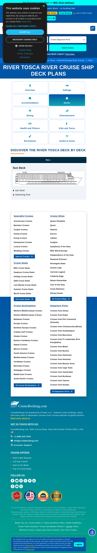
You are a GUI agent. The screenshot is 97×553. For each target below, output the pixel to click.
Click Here (70, 54)
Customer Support (21, 445)
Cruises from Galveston (61, 355)
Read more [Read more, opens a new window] (26, 21)
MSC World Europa (58, 251)
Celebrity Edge (57, 276)
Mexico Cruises (21, 349)
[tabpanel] (48, 181)
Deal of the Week (21, 465)
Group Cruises (20, 238)
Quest (53, 225)
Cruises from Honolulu (60, 359)
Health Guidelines (73, 523)
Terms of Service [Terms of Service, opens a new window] (25, 53)
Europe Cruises (21, 323)
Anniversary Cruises (23, 221)
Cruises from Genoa (59, 311)
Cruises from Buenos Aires (62, 364)
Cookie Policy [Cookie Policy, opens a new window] (25, 50)
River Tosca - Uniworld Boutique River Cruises (64, 60)
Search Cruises (68, 48)
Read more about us (20, 418)
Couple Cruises (21, 230)
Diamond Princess (58, 259)
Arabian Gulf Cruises (23, 332)
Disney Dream (56, 293)
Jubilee (53, 238)
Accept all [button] (25, 32)
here (15, 547)
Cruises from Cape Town (61, 368)
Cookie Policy (30, 549)
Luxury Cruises (21, 247)
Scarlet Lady (56, 268)
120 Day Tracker (20, 461)
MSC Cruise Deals (22, 268)
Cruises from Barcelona (61, 335)
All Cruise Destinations (28, 385)
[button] (67, 39)
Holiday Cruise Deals (23, 277)
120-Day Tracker (50, 13)
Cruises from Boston (59, 351)
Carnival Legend (57, 272)
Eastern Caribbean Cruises (26, 340)
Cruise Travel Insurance (28, 527)
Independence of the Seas (62, 255)
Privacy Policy (29, 545)
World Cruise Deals (22, 294)
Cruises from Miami (59, 347)
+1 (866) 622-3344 (21, 436)
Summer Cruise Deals (23, 289)
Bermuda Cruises (21, 366)
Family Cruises (20, 234)
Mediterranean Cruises (24, 357)
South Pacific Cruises (23, 379)
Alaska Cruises (20, 336)
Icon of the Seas (57, 285)
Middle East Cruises (23, 374)
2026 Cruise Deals (22, 281)
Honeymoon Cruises (23, 242)
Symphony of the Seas (60, 247)
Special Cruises (24, 256)
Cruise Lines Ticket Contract (47, 530)
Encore (53, 234)
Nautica (53, 230)
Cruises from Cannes (59, 381)
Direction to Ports (26, 530)
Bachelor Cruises (21, 225)
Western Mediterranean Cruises (28, 311)
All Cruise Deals (25, 299)
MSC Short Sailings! (63, 2)
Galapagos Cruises (22, 370)
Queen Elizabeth (57, 221)
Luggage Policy (71, 527)
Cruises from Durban (59, 385)
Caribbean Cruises (22, 362)
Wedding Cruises (21, 251)
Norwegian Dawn (58, 264)
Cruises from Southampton (62, 331)
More (48, 160)
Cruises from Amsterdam (61, 372)
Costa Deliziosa (57, 289)
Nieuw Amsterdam (58, 280)
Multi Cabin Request (22, 458)
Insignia (54, 242)
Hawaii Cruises (20, 345)
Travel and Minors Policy (54, 523)
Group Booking (65, 13)
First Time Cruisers (69, 530)
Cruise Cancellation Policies (52, 527)
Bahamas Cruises (22, 319)
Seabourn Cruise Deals (24, 272)
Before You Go (21, 523)
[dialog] (25, 33)
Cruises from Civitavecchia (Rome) (66, 327)
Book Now (47, 18)
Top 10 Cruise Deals (22, 469)
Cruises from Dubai (59, 315)
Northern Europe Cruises (25, 328)
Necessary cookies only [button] (25, 39)
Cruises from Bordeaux (60, 376)
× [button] (44, 6)
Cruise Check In (35, 523)
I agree (78, 544)
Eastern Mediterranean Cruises (28, 315)
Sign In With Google (84, 13)
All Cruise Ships (61, 298)
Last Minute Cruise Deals (25, 285)
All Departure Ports (62, 391)
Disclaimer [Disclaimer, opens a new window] (25, 57)
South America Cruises (24, 353)
